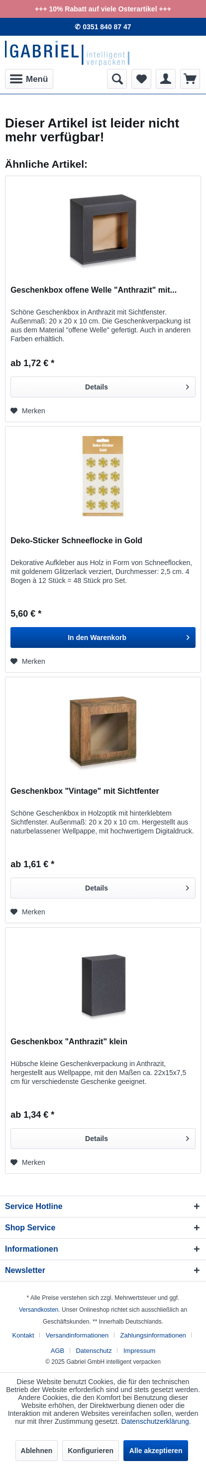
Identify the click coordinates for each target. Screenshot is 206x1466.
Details (137, 385)
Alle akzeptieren (156, 1451)
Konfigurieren (90, 1451)
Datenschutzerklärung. (156, 1421)
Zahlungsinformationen (153, 1335)
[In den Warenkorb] (103, 637)
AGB (57, 1350)
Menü (29, 77)
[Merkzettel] (141, 79)
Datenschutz (93, 1350)
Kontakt (23, 1335)
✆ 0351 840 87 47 (103, 27)
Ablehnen (37, 1451)
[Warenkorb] (190, 79)
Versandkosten (38, 1309)
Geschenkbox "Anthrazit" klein (68, 1041)
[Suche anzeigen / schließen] (117, 79)
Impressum (139, 1350)
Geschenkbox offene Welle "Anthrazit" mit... (93, 290)
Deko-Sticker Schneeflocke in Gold (76, 540)
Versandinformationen (77, 1335)
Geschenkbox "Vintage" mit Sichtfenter (84, 791)
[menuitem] (29, 79)
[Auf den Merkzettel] (27, 411)
